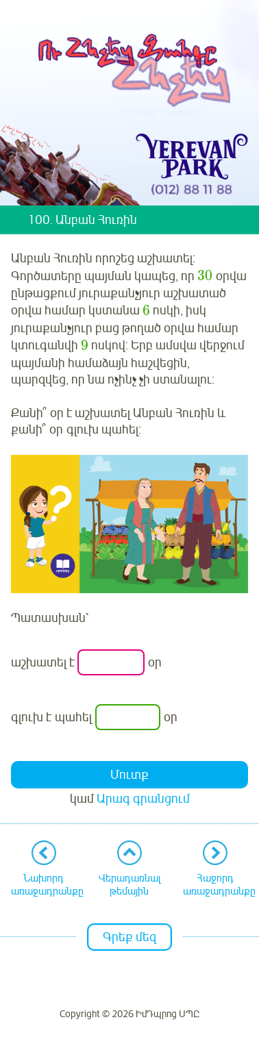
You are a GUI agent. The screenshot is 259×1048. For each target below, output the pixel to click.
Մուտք (129, 774)
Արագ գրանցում (143, 798)
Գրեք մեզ (129, 937)
